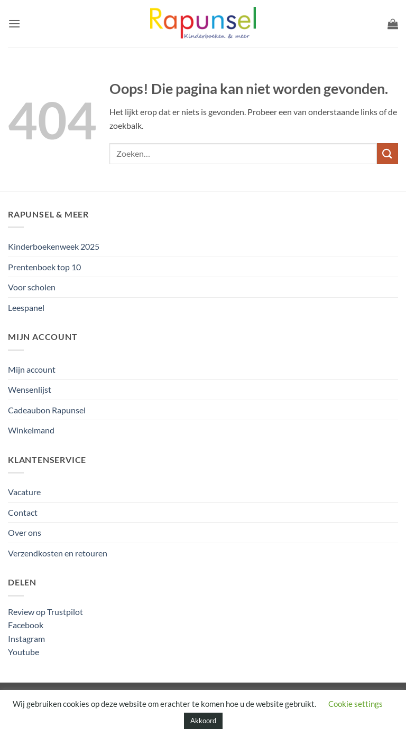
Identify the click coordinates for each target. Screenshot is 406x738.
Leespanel (26, 307)
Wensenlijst (29, 389)
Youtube (23, 652)
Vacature (24, 492)
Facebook (25, 625)
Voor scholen (32, 287)
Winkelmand (31, 430)
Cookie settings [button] (355, 703)
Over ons (24, 532)
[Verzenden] (387, 153)
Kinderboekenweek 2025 (53, 246)
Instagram (26, 638)
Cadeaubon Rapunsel (47, 410)
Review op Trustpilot (45, 612)
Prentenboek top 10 (44, 267)
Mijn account (32, 369)
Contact (23, 512)
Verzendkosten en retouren (57, 553)
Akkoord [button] (203, 720)
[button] (14, 23)
